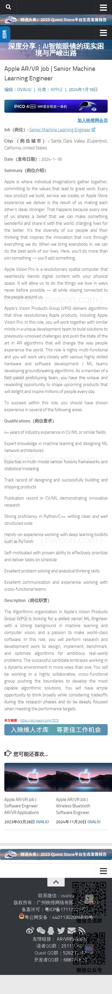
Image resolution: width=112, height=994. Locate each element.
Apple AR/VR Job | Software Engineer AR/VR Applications (21, 806)
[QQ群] (51, 931)
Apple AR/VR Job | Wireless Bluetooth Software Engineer (73, 806)
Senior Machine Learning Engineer (62, 129)
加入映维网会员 (92, 120)
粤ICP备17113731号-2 (67, 909)
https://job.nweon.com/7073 (39, 720)
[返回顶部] (56, 882)
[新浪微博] (30, 931)
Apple (57, 89)
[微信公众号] (40, 931)
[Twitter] (61, 931)
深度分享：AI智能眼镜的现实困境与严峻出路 (56, 49)
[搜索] (8, 7)
